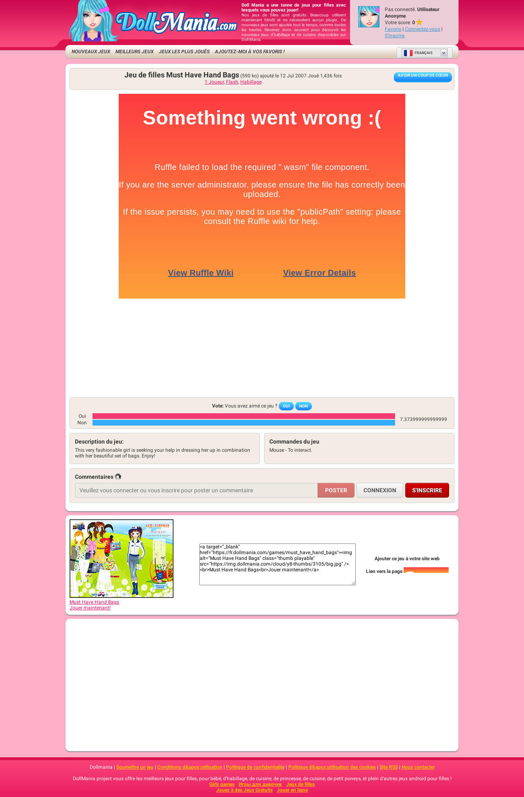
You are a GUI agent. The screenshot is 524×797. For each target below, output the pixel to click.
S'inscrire (394, 35)
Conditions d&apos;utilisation (189, 767)
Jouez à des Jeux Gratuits (244, 790)
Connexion (380, 490)
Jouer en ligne (292, 790)
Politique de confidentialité (255, 767)
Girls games (222, 784)
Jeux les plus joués (184, 51)
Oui (286, 406)
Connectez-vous (422, 29)
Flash (232, 82)
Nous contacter (418, 767)
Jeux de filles (300, 784)
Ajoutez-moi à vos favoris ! (250, 51)
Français (418, 53)
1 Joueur (214, 82)
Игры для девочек (260, 784)
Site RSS (388, 767)
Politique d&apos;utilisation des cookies (332, 767)
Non (303, 406)
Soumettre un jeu (135, 767)
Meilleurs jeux (134, 51)
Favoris (393, 29)
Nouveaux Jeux (91, 51)
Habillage (251, 82)
